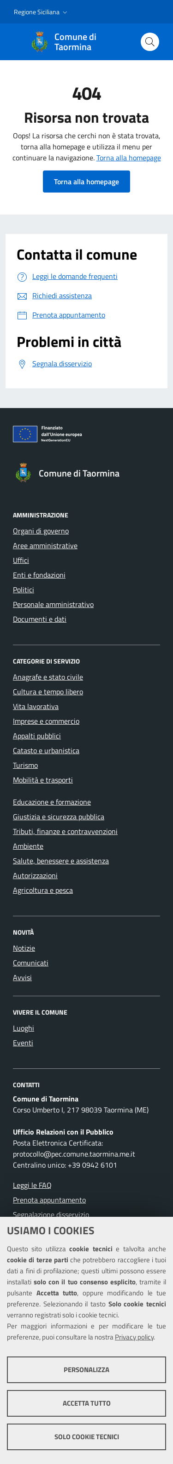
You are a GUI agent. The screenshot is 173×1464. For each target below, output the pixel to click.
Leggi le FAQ (32, 1185)
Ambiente (28, 845)
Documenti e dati (39, 618)
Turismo (25, 765)
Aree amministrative (45, 545)
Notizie (24, 947)
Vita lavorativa (36, 706)
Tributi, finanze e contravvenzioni (65, 831)
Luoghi (23, 1027)
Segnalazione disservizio (51, 1214)
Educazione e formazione (52, 801)
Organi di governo (41, 530)
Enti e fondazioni (39, 574)
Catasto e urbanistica (46, 750)
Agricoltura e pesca (43, 890)
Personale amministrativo (53, 604)
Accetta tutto (87, 1403)
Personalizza (86, 1369)
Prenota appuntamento (49, 1199)
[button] (41, 12)
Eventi (23, 1042)
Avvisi (22, 977)
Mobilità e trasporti (43, 779)
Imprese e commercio (46, 720)
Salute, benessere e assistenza (61, 860)
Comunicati (30, 962)
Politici (23, 589)
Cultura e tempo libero (48, 691)
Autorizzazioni (35, 875)
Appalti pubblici (37, 735)
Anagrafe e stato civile (48, 676)
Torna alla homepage (128, 157)
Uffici (21, 560)
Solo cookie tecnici (86, 1436)
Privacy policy (134, 1337)
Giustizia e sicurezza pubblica (58, 816)
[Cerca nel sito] (150, 42)
